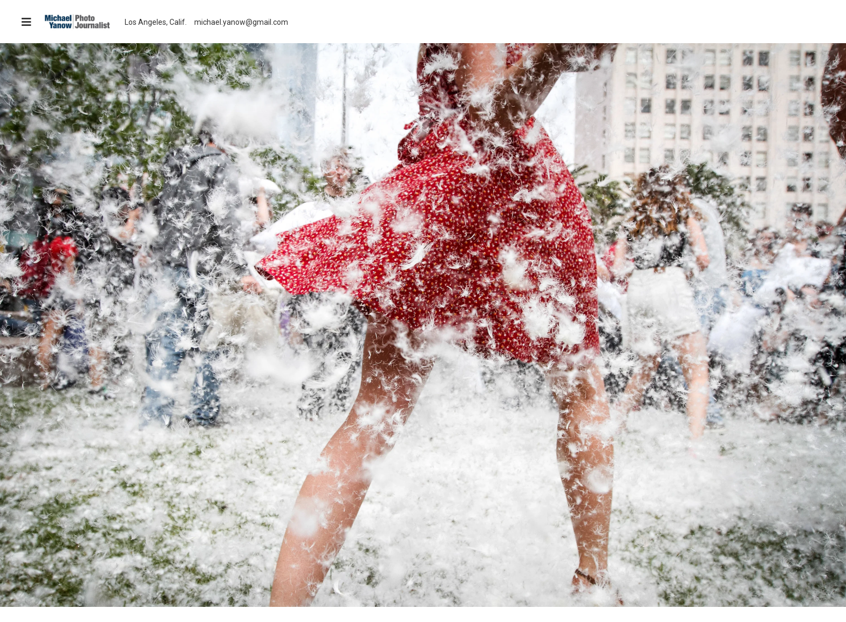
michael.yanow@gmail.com (241, 22)
